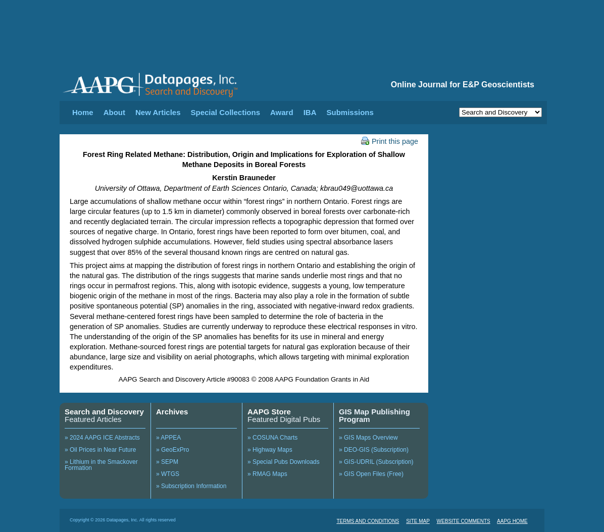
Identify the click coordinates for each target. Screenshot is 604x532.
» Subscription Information (191, 486)
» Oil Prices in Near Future (100, 449)
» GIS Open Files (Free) (371, 473)
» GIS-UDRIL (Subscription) (376, 461)
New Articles (157, 112)
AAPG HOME (512, 521)
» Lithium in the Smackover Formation (101, 464)
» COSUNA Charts (272, 437)
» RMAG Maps (267, 473)
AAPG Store (269, 411)
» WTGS (167, 473)
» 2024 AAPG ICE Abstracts (102, 437)
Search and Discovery (104, 411)
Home (82, 112)
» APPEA (168, 437)
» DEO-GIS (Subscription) (374, 449)
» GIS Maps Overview (368, 437)
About (114, 112)
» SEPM (167, 461)
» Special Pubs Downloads (283, 461)
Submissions (349, 112)
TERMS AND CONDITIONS (367, 521)
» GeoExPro (172, 449)
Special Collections (226, 112)
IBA (310, 112)
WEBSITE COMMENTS (463, 521)
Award (281, 112)
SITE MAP (418, 521)
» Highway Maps (269, 449)
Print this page (389, 141)
